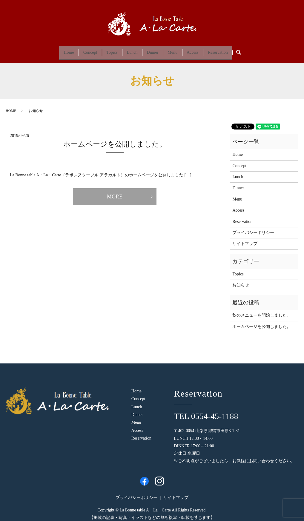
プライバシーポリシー (253, 228)
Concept (82, 50)
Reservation (229, 50)
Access (201, 50)
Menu (177, 50)
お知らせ (240, 280)
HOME (11, 106)
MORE (114, 192)
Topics (107, 50)
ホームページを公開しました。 (114, 140)
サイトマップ (244, 239)
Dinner (154, 50)
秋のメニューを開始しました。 (261, 311)
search (255, 50)
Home (57, 50)
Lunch (130, 50)
